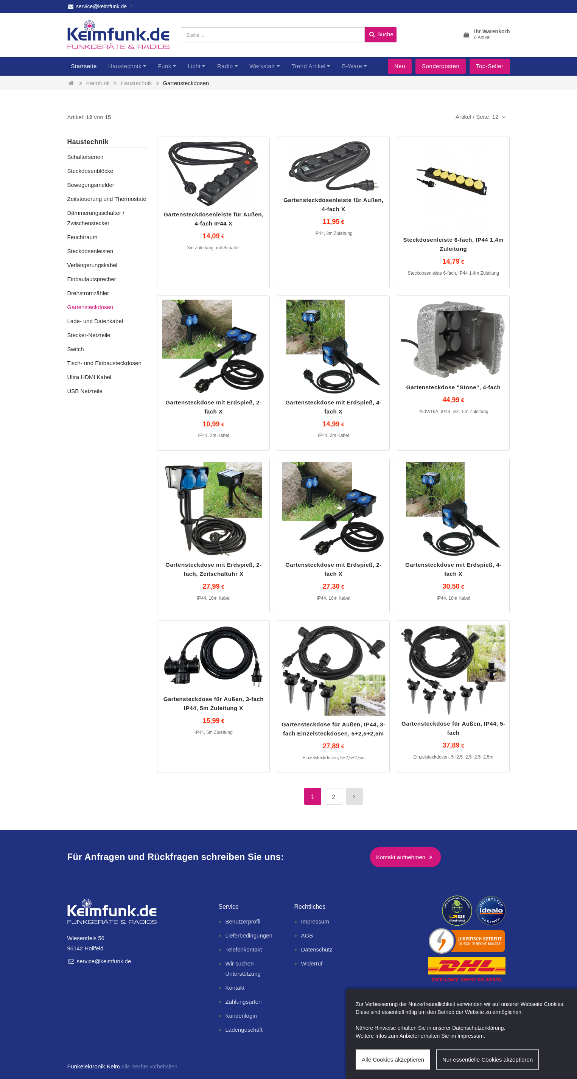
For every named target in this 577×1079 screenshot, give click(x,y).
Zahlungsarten (243, 1001)
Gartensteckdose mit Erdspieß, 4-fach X (333, 407)
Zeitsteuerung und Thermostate (106, 199)
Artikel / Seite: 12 (482, 117)
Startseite (84, 66)
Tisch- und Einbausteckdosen (104, 363)
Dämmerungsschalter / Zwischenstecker (95, 218)
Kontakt (234, 987)
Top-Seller (490, 66)
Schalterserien (85, 157)
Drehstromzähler (88, 293)
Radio (225, 66)
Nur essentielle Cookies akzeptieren (487, 1059)
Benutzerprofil (242, 921)
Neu (399, 66)
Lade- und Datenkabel (95, 321)
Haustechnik (125, 66)
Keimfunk (98, 83)
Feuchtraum (82, 237)
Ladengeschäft (243, 1029)
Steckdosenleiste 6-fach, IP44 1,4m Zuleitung (453, 244)
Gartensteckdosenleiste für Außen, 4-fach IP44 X (213, 219)
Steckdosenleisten (90, 251)
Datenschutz (316, 949)
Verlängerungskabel (92, 265)
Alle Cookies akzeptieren (393, 1059)
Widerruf (311, 963)
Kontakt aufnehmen (405, 857)
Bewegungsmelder (90, 185)
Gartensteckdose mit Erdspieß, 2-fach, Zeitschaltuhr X (213, 569)
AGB (307, 935)
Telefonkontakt (243, 949)
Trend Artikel (308, 66)
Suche (380, 34)
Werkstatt (262, 66)
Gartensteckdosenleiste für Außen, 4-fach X (333, 204)
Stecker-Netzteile (88, 335)
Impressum (315, 921)
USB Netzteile (85, 391)
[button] (486, 35)
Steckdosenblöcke (90, 171)
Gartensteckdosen (186, 83)
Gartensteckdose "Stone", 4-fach (453, 387)
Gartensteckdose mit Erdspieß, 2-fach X (213, 407)
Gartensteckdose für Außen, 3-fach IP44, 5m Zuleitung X (213, 703)
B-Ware (352, 66)
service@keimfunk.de (97, 6)
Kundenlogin (241, 1015)
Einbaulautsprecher (91, 279)
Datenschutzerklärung (478, 1028)
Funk (164, 66)
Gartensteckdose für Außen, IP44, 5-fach (453, 728)
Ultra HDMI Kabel (89, 377)
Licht (194, 66)
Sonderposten (440, 66)
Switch (75, 349)
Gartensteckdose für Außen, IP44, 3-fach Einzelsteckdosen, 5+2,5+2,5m (334, 729)
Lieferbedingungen (248, 935)
